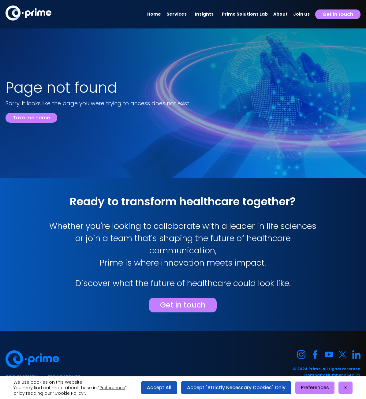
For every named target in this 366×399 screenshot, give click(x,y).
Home (154, 14)
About (280, 14)
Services (176, 14)
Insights (204, 14)
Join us (301, 14)
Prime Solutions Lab (245, 14)
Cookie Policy (69, 393)
